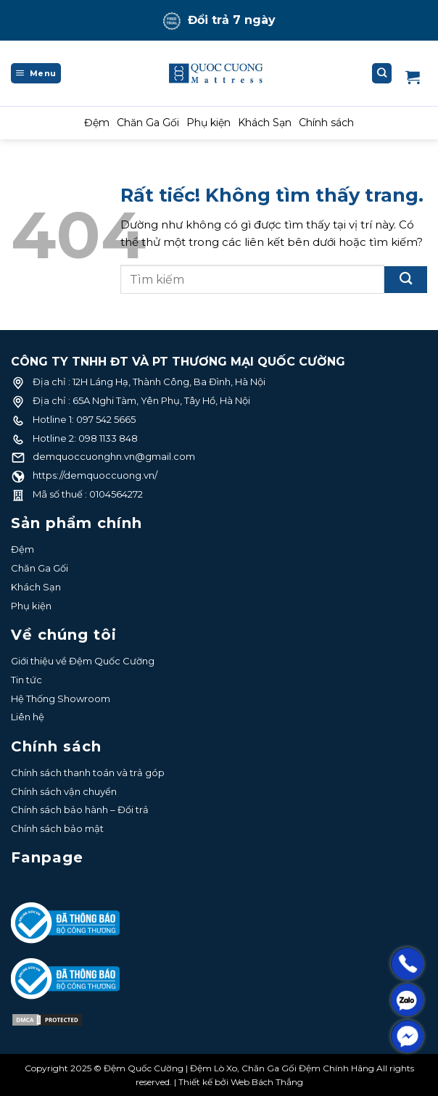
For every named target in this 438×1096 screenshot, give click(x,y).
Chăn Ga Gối (148, 122)
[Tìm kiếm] (382, 73)
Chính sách (326, 122)
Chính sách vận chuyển (64, 791)
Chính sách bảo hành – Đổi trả (80, 809)
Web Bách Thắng (267, 1081)
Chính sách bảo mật (57, 828)
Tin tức (26, 679)
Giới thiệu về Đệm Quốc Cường (82, 661)
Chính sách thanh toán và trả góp (88, 772)
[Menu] (36, 73)
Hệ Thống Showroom (60, 698)
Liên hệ (27, 716)
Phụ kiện (208, 122)
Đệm (97, 122)
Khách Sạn (265, 122)
